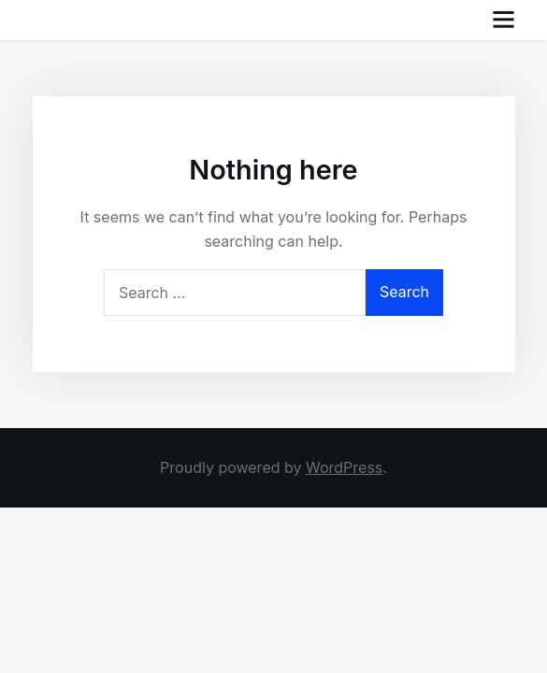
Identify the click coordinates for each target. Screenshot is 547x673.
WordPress (344, 467)
